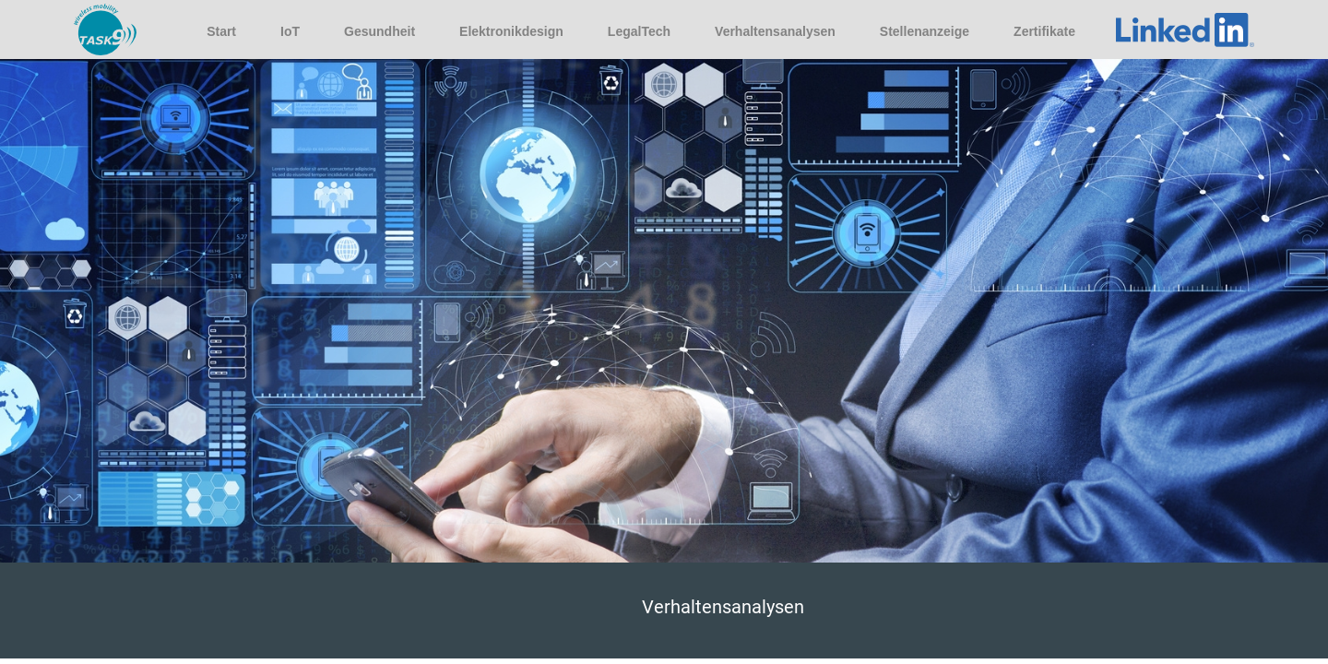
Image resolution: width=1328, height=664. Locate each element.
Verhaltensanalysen (775, 31)
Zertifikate (1044, 31)
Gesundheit (379, 31)
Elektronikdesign (511, 31)
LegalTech (639, 31)
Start (221, 31)
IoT (290, 31)
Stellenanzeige (924, 31)
